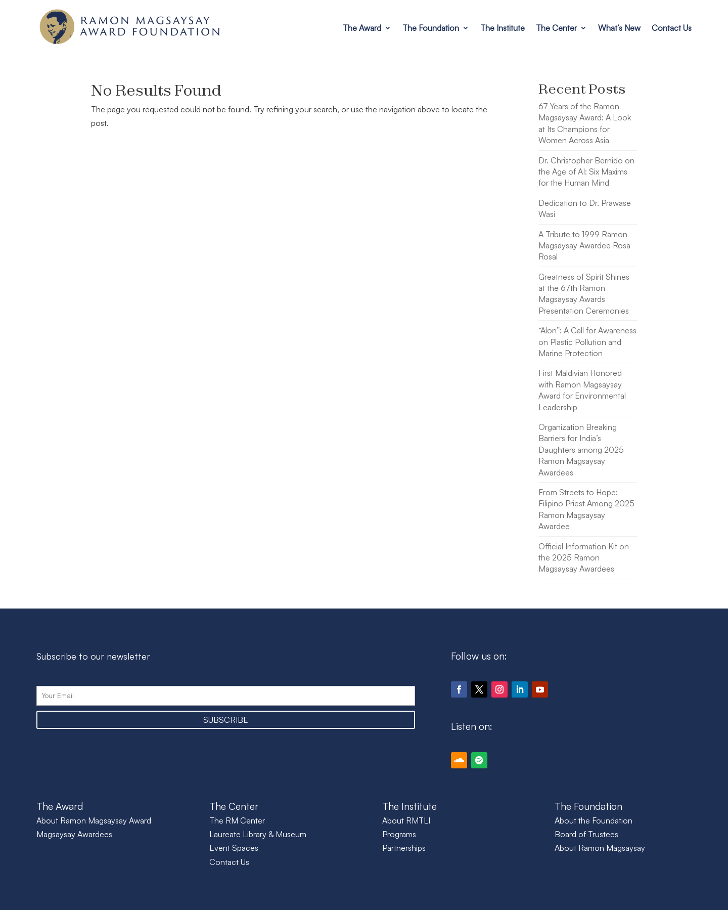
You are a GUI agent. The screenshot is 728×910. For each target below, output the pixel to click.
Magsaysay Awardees (74, 834)
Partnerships (404, 848)
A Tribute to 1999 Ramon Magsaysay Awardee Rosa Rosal (584, 245)
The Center (556, 28)
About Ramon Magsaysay (600, 848)
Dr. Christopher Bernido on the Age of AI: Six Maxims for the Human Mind (586, 171)
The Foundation (430, 28)
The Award (362, 28)
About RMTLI (406, 820)
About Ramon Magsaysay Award (93, 820)
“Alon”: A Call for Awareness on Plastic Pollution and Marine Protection (587, 341)
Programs (399, 834)
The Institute (502, 28)
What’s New (619, 28)
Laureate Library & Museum (257, 834)
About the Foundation (593, 820)
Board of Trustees (586, 834)
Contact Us (672, 28)
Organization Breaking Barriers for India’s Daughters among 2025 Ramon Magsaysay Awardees (581, 450)
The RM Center (237, 820)
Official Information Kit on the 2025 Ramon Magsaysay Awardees (583, 557)
